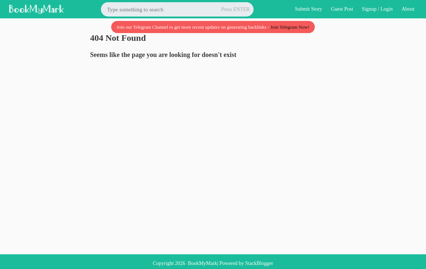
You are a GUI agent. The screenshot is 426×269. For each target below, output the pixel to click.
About (407, 9)
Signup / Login (377, 9)
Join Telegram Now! (289, 27)
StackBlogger (259, 263)
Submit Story (308, 9)
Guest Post (342, 9)
